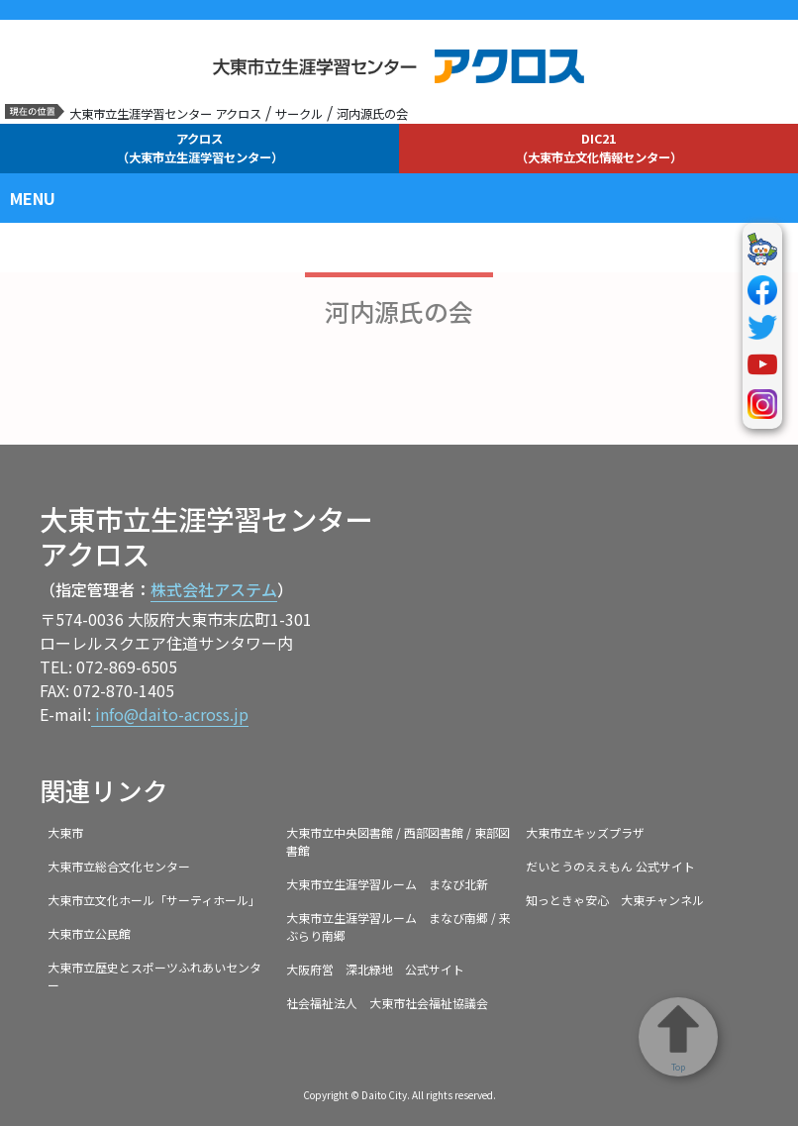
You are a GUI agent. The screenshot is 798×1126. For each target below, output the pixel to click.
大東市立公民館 (89, 933)
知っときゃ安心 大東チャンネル (615, 899)
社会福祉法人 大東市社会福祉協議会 (387, 1002)
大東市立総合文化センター (119, 866)
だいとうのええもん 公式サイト (610, 866)
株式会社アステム (213, 589)
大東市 (65, 832)
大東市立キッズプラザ (585, 832)
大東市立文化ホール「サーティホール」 (154, 899)
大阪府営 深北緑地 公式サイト (375, 969)
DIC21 (599, 148)
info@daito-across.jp (170, 714)
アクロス (200, 148)
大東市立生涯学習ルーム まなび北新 (387, 883)
